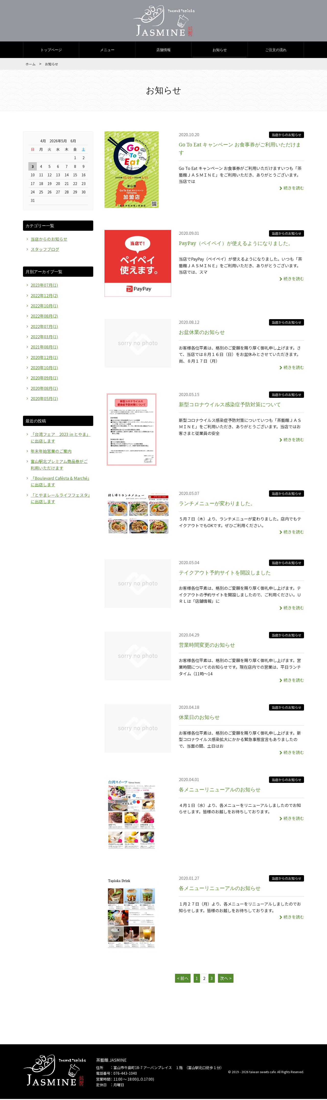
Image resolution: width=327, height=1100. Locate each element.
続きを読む (291, 188)
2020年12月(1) (44, 358)
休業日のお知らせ (199, 717)
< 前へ (183, 979)
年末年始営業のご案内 (51, 452)
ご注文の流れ (276, 50)
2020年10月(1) (44, 369)
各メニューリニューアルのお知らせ (220, 790)
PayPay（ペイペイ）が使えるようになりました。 (236, 243)
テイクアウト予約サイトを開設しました (225, 573)
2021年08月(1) (44, 348)
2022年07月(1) (44, 327)
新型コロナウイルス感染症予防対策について (230, 404)
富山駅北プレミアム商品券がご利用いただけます (59, 466)
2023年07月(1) (44, 286)
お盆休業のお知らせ (202, 332)
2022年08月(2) (44, 317)
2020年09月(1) (44, 379)
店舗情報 (163, 50)
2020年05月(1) (44, 400)
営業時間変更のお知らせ (207, 645)
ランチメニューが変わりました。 (217, 503)
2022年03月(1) (44, 337)
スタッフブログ (45, 250)
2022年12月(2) (44, 296)
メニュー (107, 50)
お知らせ (220, 50)
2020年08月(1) (44, 389)
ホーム (31, 64)
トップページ (51, 50)
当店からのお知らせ (286, 135)
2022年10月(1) (44, 306)
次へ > (225, 979)
